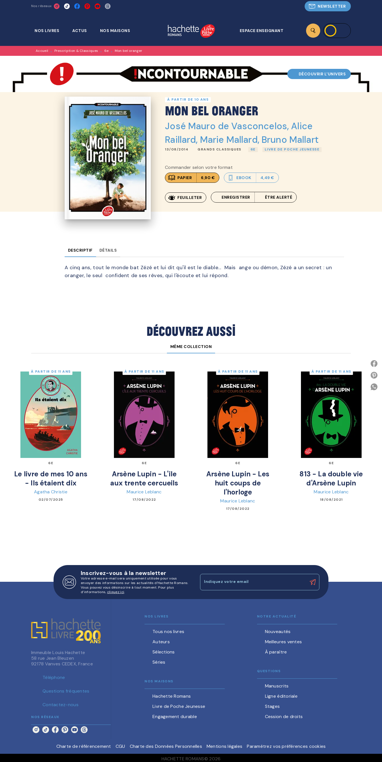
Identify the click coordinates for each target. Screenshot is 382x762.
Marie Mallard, (231, 140)
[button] (328, 6)
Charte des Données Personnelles (166, 746)
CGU (120, 746)
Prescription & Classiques (76, 50)
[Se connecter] (337, 30)
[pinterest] (87, 6)
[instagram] (57, 6)
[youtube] (97, 6)
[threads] (108, 6)
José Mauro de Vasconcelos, (228, 126)
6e (106, 50)
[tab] (50, 30)
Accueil (42, 50)
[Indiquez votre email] (252, 582)
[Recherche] (313, 31)
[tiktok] (67, 6)
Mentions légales (224, 746)
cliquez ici (115, 592)
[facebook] (77, 6)
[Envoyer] (312, 582)
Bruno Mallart (290, 140)
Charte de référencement (83, 746)
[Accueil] (191, 31)
